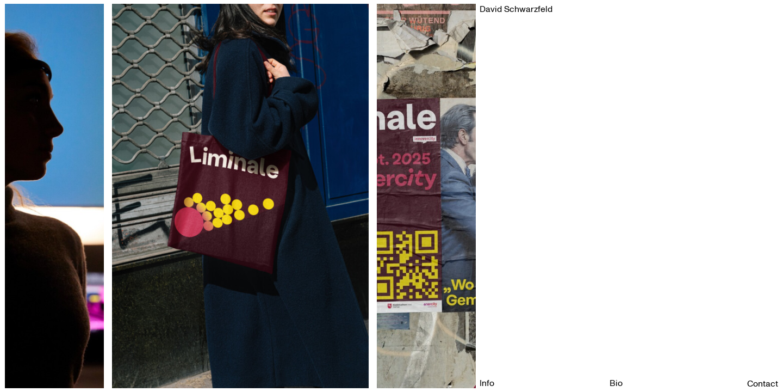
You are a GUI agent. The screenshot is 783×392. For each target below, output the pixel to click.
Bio (616, 383)
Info (487, 383)
